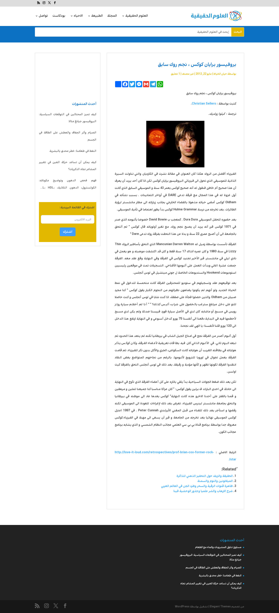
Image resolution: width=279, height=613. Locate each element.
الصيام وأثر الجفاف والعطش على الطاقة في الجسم (67, 136)
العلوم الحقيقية (136, 16)
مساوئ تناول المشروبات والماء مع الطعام (218, 547)
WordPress (182, 607)
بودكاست (59, 16)
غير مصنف (188, 74)
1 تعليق (175, 74)
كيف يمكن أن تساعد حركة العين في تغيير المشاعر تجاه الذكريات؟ (67, 166)
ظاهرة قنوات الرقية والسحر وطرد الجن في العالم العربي (197, 486)
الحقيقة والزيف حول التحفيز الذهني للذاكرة (205, 476)
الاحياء (78, 16)
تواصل (43, 16)
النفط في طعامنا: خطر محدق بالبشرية (72, 151)
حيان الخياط (220, 74)
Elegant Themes (220, 607)
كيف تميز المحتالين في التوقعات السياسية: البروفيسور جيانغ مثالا (67, 118)
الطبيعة (97, 16)
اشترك (67, 231)
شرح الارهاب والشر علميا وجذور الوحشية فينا (203, 491)
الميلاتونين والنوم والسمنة (215, 481)
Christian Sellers (204, 103)
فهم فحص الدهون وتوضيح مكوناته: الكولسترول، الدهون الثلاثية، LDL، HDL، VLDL (67, 184)
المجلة (112, 16)
